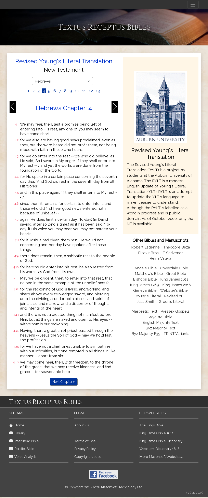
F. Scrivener (173, 253)
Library (17, 433)
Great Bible (176, 273)
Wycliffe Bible (160, 317)
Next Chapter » (63, 382)
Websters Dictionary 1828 (159, 449)
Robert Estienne (145, 247)
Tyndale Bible (145, 268)
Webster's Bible (174, 290)
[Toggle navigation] (193, 5)
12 (91, 90)
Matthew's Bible (149, 273)
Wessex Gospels (175, 311)
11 (84, 90)
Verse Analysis (23, 457)
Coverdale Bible (174, 268)
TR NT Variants (176, 333)
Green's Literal (171, 301)
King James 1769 (144, 285)
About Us (81, 425)
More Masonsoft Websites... (161, 457)
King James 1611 (174, 279)
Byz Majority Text (160, 328)
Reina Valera (160, 258)
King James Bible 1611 (156, 433)
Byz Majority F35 (146, 333)
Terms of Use (85, 441)
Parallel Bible (21, 449)
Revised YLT (174, 296)
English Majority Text (161, 322)
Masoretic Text (144, 311)
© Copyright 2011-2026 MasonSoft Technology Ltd (103, 487)
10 (77, 90)
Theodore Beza (176, 247)
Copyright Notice (87, 457)
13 (98, 90)
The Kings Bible (151, 425)
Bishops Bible (145, 279)
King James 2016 (176, 285)
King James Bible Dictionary (160, 441)
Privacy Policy (85, 449)
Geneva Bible (145, 290)
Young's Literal (149, 296)
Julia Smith (146, 301)
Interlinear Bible (24, 441)
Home (16, 425)
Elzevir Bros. (148, 253)
